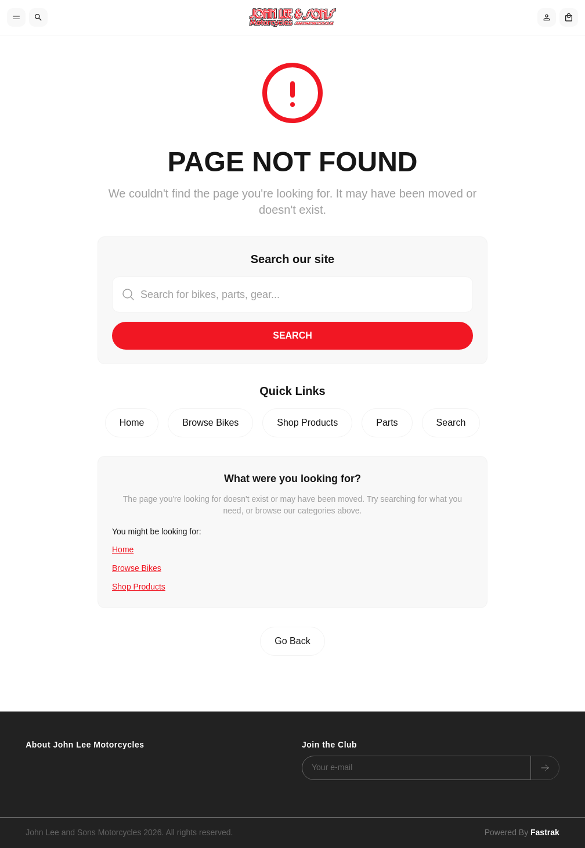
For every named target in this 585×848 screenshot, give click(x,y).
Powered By (522, 832)
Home (132, 422)
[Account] (546, 17)
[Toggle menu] (16, 17)
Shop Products (307, 422)
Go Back (292, 641)
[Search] (38, 17)
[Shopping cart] (568, 17)
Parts (387, 422)
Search (292, 335)
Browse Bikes (210, 422)
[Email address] (416, 768)
